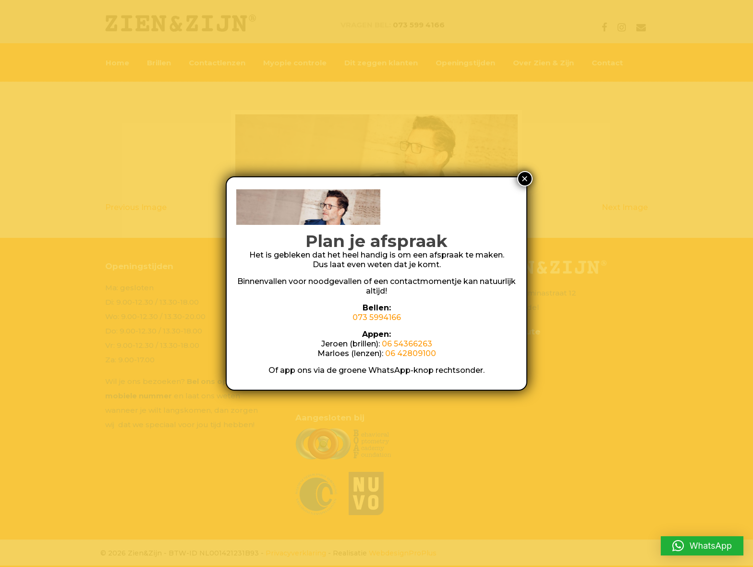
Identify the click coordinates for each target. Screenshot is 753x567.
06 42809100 (410, 353)
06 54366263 (407, 343)
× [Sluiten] (525, 178)
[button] (702, 545)
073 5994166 (376, 317)
